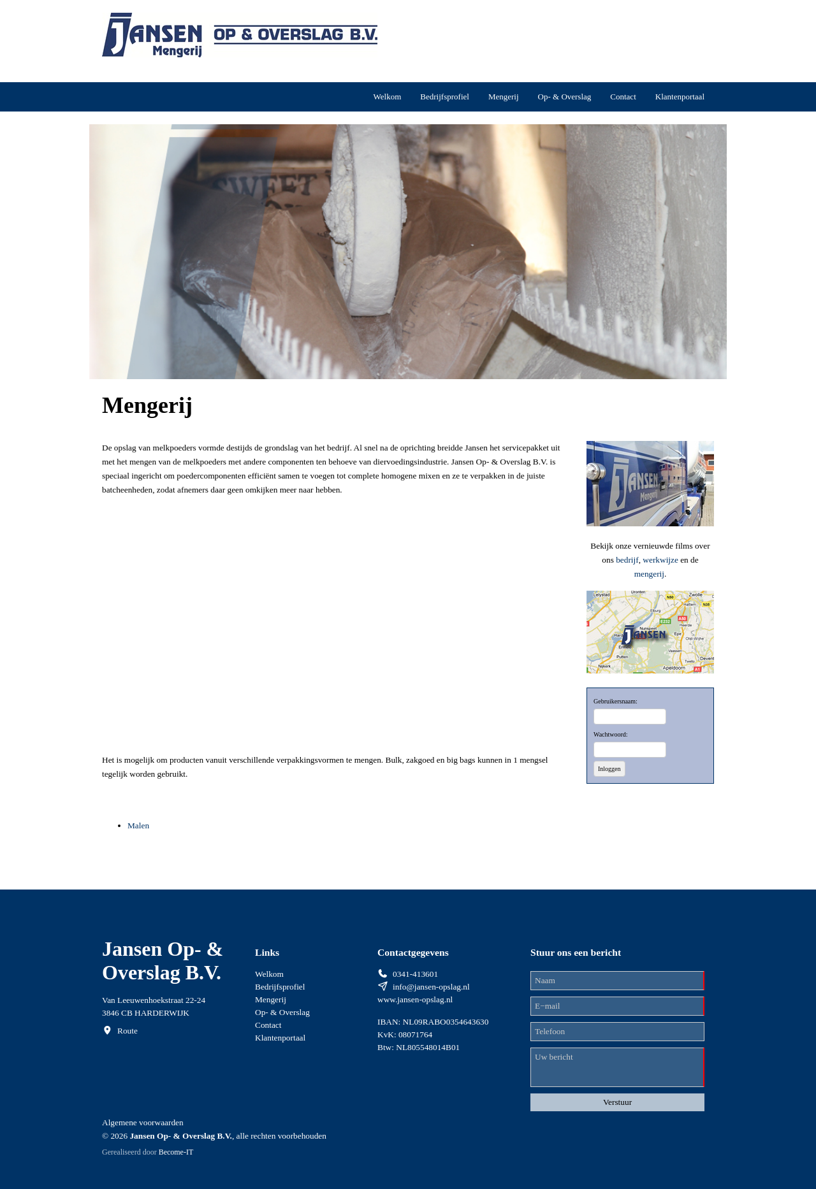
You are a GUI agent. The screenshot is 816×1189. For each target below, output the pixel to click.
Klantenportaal (679, 96)
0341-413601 (415, 974)
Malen (138, 825)
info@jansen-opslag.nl (431, 986)
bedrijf (627, 560)
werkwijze (661, 560)
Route (127, 1030)
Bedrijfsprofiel (444, 96)
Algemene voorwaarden (143, 1122)
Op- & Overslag (565, 96)
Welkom (388, 96)
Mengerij (503, 96)
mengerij (649, 574)
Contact (623, 96)
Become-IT (176, 1152)
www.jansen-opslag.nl (415, 999)
